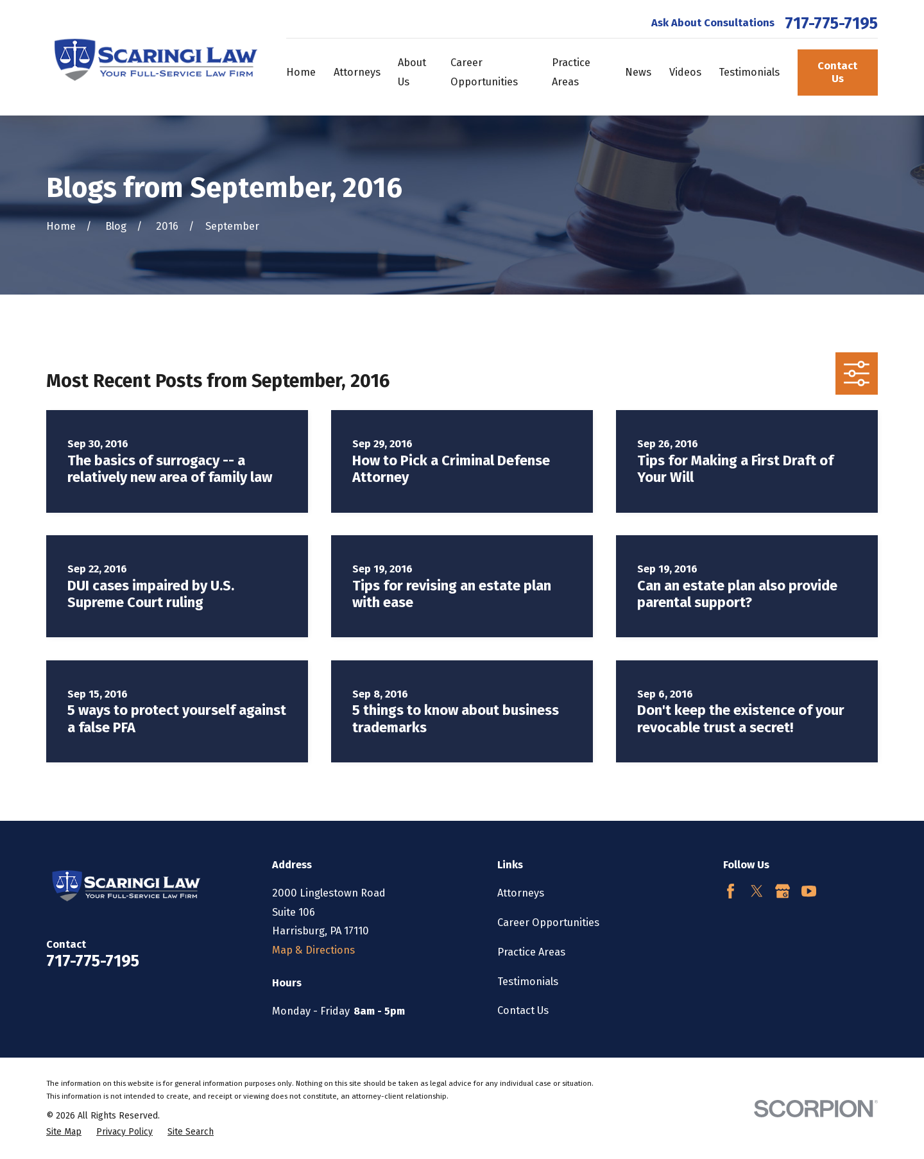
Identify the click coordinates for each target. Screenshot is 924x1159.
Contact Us (837, 72)
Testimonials (527, 981)
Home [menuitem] (301, 72)
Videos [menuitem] (685, 72)
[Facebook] (730, 891)
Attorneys (520, 893)
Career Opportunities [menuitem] (484, 72)
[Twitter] (756, 891)
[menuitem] (63, 1132)
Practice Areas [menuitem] (571, 72)
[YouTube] (808, 891)
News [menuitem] (638, 72)
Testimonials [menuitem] (749, 72)
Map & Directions (313, 950)
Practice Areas (531, 952)
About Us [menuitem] (412, 72)
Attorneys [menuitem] (357, 72)
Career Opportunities (548, 922)
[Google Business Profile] (782, 891)
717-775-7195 (831, 23)
